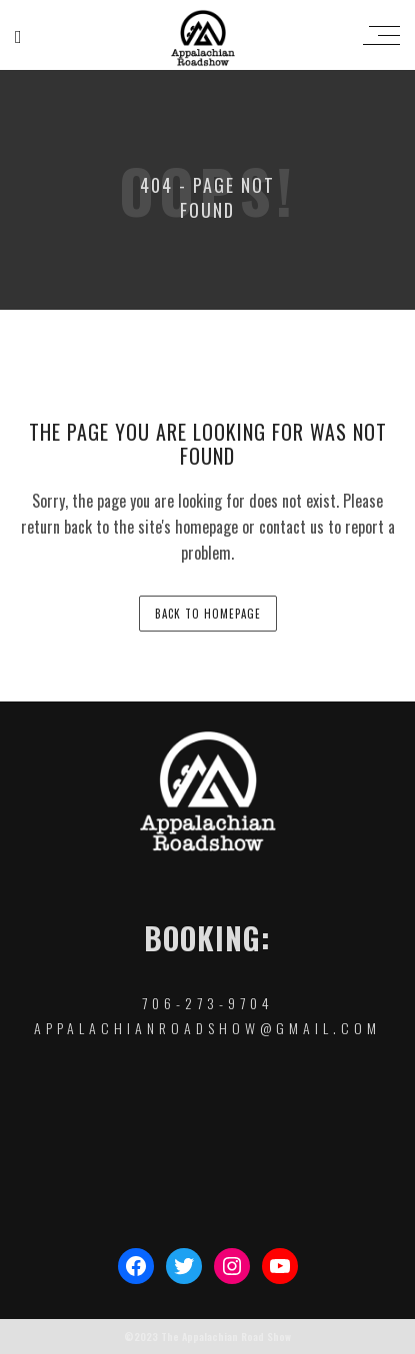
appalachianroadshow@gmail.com (207, 1027)
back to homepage (208, 614)
